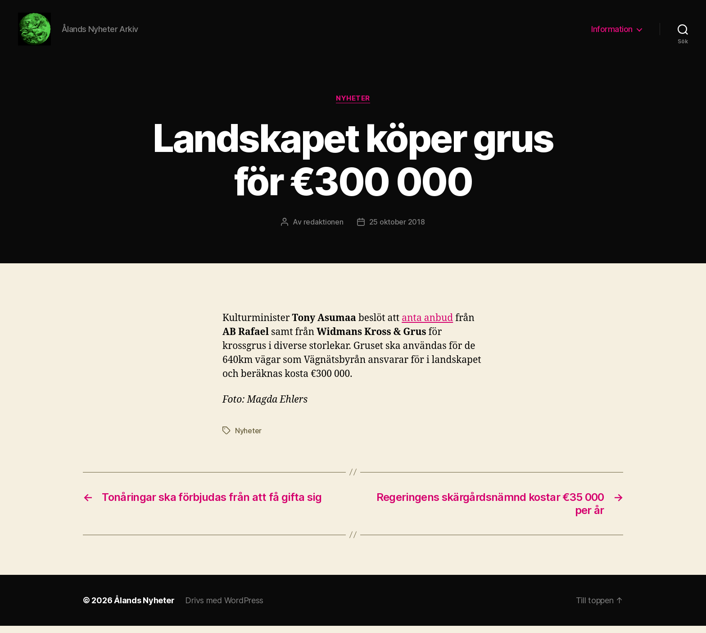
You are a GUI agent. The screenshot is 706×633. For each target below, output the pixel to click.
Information (612, 32)
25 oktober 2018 (397, 229)
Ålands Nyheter (144, 607)
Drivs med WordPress (224, 607)
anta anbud (427, 325)
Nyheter (353, 106)
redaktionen (323, 229)
